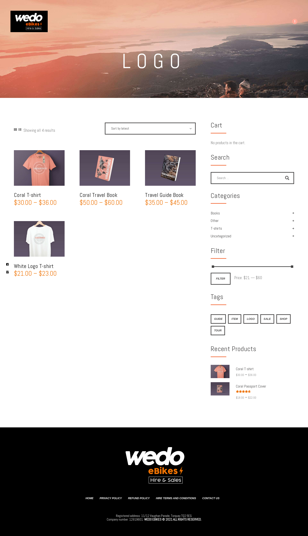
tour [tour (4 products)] (218, 330)
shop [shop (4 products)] (283, 318)
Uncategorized (221, 236)
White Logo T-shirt (34, 266)
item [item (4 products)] (234, 318)
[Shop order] (150, 129)
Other (215, 220)
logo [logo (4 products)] (251, 318)
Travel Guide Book (164, 195)
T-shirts (216, 228)
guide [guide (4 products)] (218, 318)
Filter (220, 278)
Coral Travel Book (98, 195)
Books (215, 213)
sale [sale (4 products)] (267, 318)
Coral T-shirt (27, 195)
